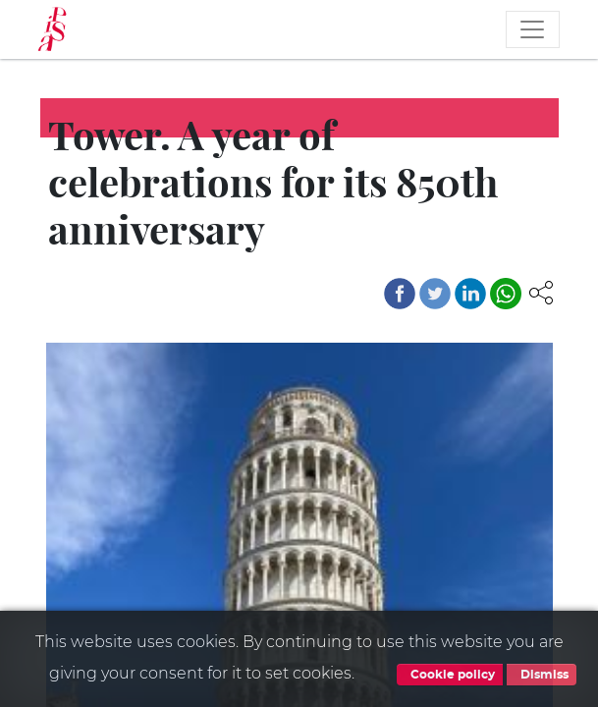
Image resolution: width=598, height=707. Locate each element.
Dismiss (542, 674)
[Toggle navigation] (532, 29)
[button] (541, 291)
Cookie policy (450, 674)
